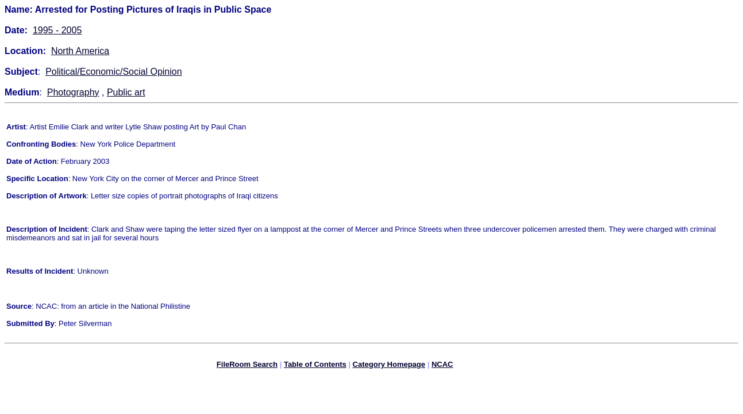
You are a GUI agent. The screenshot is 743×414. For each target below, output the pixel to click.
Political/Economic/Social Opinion (113, 71)
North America (80, 51)
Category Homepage (389, 366)
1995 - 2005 (57, 30)
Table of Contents (315, 366)
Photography (73, 92)
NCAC (442, 366)
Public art (126, 92)
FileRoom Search (247, 366)
